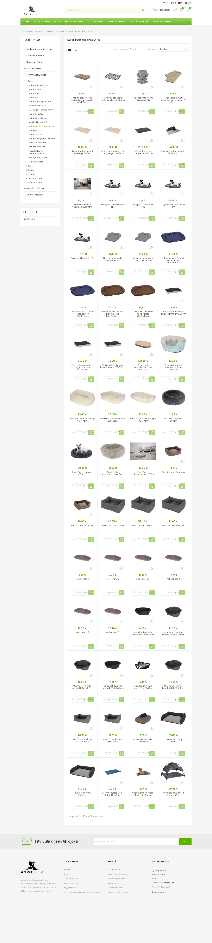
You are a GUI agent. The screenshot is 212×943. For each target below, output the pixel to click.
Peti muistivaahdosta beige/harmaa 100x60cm (82, 367)
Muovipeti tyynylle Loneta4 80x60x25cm (113, 687)
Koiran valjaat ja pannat (40, 101)
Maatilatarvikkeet (35, 188)
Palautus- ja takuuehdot (119, 892)
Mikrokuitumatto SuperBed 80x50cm (82, 205)
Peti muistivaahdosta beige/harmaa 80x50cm (173, 312)
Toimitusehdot (115, 887)
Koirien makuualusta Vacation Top (173, 793)
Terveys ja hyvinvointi (39, 157)
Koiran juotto (35, 89)
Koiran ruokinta (36, 93)
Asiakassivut (114, 869)
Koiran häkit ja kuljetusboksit (42, 138)
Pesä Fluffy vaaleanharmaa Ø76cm (143, 473)
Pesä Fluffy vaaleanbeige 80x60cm (112, 419)
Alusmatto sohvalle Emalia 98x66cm (143, 259)
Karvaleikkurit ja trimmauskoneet (36, 152)
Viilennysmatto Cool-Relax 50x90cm (143, 793)
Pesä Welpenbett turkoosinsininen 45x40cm (173, 367)
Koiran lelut (34, 97)
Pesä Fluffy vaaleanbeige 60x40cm (82, 419)
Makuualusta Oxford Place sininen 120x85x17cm (82, 314)
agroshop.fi (29, 219)
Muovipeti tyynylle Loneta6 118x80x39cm (173, 687)
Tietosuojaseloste (116, 878)
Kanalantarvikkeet (35, 55)
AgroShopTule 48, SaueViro (159, 874)
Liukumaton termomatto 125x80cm (173, 152)
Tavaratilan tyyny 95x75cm (82, 793)
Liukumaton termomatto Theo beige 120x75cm (112, 152)
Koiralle (31, 81)
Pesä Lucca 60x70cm (113, 525)
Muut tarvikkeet (36, 162)
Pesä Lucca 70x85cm (143, 525)
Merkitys (173, 49)
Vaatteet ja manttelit (38, 122)
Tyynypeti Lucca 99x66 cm (173, 205)
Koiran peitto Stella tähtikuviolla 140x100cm (113, 98)
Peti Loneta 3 (143, 578)
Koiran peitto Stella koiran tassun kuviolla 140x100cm (82, 100)
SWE (188, 3)
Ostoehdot (113, 883)
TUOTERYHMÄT (32, 40)
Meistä (67, 869)
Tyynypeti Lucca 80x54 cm (143, 205)
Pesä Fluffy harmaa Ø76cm (82, 473)
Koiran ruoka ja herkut (39, 85)
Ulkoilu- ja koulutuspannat (41, 110)
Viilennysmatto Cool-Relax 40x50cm (113, 793)
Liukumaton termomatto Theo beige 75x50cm (82, 152)
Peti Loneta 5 (82, 632)
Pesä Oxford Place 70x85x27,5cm (112, 740)
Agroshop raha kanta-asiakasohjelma (82, 892)
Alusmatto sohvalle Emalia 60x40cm (113, 259)
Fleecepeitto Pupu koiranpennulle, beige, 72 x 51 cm (173, 100)
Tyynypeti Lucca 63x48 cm (113, 205)
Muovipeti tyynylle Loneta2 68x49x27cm (173, 633)
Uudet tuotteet (71, 883)
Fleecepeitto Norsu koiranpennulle (143, 98)
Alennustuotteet (35, 182)
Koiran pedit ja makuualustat (42, 126)
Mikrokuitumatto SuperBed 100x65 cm (143, 152)
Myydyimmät (70, 887)
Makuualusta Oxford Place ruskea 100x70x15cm (112, 314)
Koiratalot (33, 130)
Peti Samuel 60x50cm (82, 525)
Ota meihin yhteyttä (117, 874)
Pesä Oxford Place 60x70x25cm (82, 740)
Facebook (159, 892)
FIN (173, 3)
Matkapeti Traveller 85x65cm (143, 740)
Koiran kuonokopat (38, 118)
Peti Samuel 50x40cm (173, 472)
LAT (181, 3)
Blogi (66, 874)
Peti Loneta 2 (112, 578)
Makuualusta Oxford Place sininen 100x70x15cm (173, 260)
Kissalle (31, 166)
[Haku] (106, 10)
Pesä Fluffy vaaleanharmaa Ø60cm (112, 473)
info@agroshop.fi (166, 882)
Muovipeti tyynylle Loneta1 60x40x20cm (143, 633)
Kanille (31, 170)
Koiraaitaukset (35, 134)
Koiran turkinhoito (37, 147)
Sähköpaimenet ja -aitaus (39, 49)
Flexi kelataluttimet (37, 105)
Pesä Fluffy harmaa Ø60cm (173, 419)
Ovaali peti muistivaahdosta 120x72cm (143, 367)
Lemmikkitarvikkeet (36, 74)
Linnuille (31, 174)
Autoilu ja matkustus (38, 142)
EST (166, 3)
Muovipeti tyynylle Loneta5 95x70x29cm (143, 687)
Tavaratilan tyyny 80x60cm (173, 740)
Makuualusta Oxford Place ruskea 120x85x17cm (143, 314)
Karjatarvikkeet (34, 68)
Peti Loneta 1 (82, 578)
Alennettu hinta (71, 878)
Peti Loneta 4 (173, 578)
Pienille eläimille (35, 178)
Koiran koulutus (36, 114)
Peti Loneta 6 (112, 632)
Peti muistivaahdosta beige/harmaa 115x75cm (112, 366)
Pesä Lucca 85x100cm (173, 525)
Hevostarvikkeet (34, 62)
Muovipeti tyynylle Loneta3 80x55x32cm (82, 687)
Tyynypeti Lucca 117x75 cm (82, 259)
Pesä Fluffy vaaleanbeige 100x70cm (143, 419)
